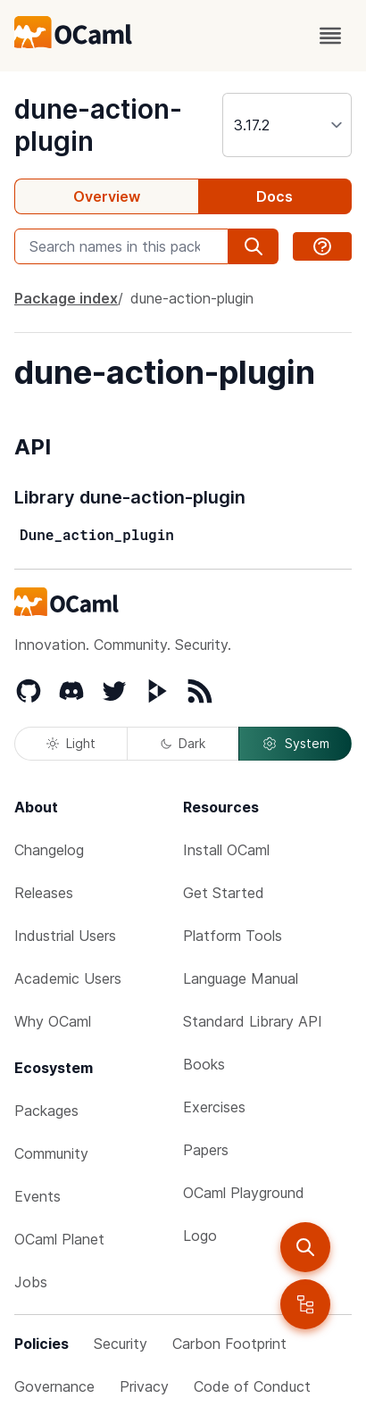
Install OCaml (226, 850)
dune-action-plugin (192, 298)
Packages (46, 1111)
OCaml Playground (243, 1193)
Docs (274, 196)
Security (120, 1344)
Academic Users (67, 978)
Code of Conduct (252, 1386)
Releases (43, 893)
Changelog (49, 850)
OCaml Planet (59, 1239)
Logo (200, 1235)
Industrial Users (65, 936)
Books (204, 1064)
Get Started (223, 893)
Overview (106, 196)
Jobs (30, 1282)
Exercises (214, 1107)
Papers (206, 1150)
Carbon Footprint (229, 1344)
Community (51, 1153)
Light (71, 743)
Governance (54, 1386)
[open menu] (330, 35)
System (295, 744)
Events (37, 1196)
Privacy (144, 1386)
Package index (66, 298)
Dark (183, 743)
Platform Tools (232, 936)
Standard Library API (252, 1021)
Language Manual (240, 978)
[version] (287, 125)
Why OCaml (52, 1021)
